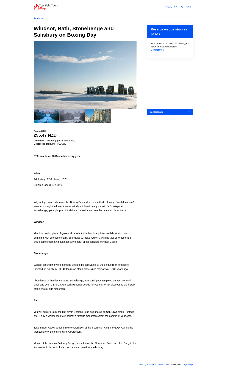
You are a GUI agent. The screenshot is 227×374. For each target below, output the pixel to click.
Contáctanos (157, 49)
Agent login (188, 364)
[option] (46, 116)
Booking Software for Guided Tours (154, 364)
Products (38, 18)
